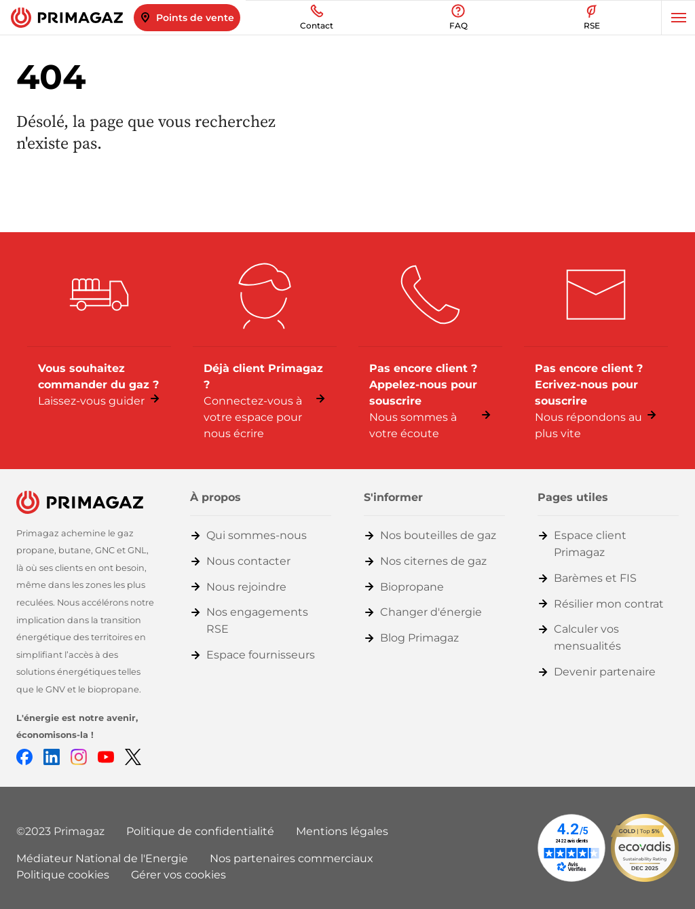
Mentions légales (342, 831)
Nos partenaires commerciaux (291, 858)
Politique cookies (62, 874)
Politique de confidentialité (200, 831)
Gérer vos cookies (178, 874)
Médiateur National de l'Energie (102, 858)
